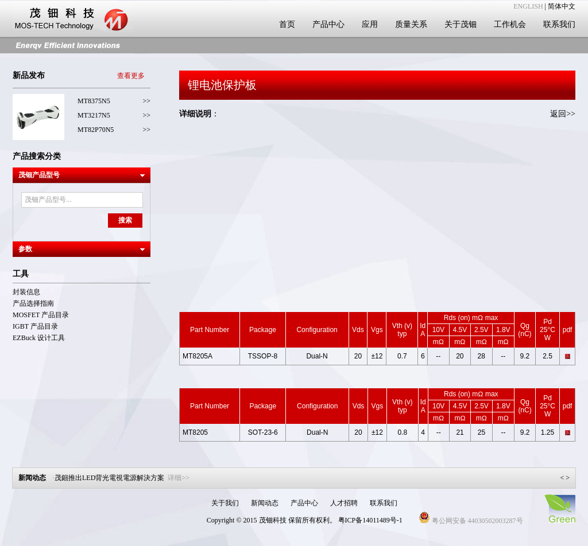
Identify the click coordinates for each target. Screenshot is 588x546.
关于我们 (225, 503)
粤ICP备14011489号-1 (370, 520)
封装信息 (26, 292)
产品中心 (328, 24)
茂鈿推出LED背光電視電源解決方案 (122, 478)
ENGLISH (528, 6)
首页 (287, 24)
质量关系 (411, 24)
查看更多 (131, 76)
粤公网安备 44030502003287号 (471, 521)
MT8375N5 (94, 101)
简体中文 (561, 6)
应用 (370, 24)
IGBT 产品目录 (35, 326)
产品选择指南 (33, 303)
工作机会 (510, 24)
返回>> (562, 114)
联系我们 (559, 24)
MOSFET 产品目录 (41, 315)
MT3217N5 (94, 115)
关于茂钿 (460, 24)
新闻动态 (264, 503)
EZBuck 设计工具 (39, 338)
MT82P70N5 (96, 130)
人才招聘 (344, 503)
